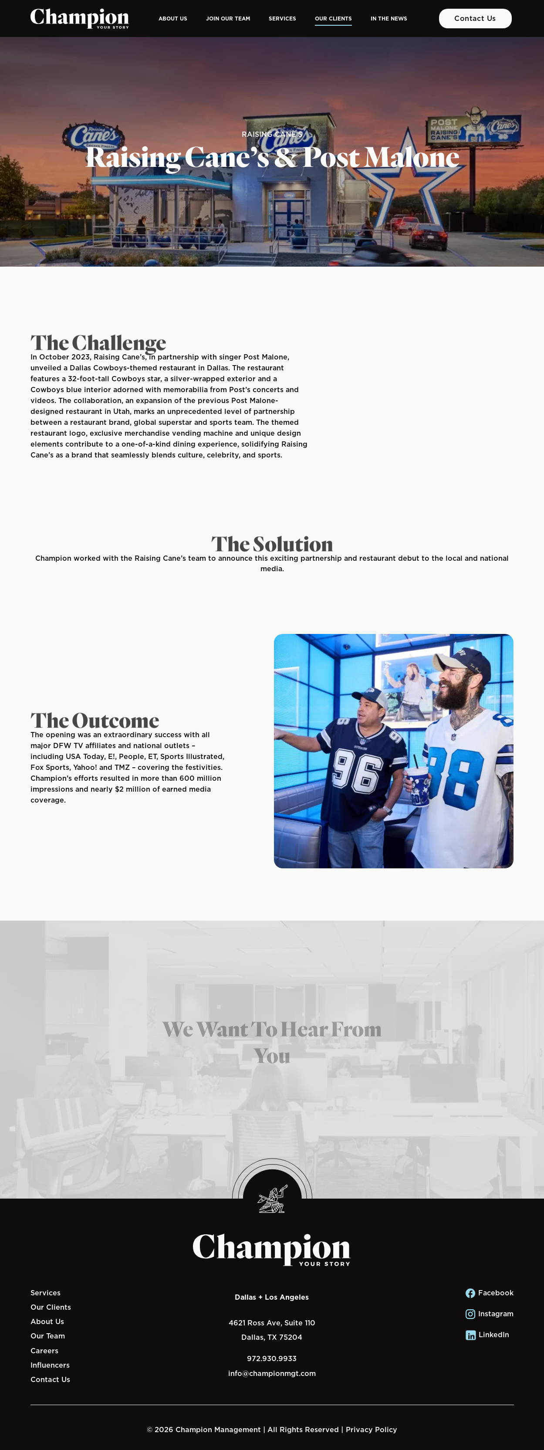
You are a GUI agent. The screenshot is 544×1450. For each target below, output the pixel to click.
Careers (44, 1350)
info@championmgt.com (272, 1373)
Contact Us (475, 18)
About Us (173, 18)
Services (282, 18)
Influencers (50, 1365)
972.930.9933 (272, 1358)
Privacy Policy (371, 1429)
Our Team (47, 1335)
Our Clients (333, 18)
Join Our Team (228, 18)
